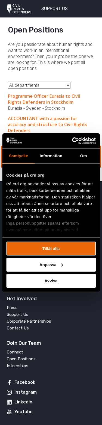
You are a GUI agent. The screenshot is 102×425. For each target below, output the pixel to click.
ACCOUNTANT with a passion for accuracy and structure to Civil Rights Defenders (47, 124)
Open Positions (21, 358)
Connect (15, 352)
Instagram (25, 392)
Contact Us (18, 328)
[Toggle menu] (88, 8)
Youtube (23, 411)
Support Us (17, 314)
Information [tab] (51, 155)
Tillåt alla (51, 248)
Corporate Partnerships (29, 321)
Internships (17, 365)
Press (12, 307)
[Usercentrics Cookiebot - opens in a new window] (73, 140)
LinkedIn (23, 402)
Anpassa (51, 264)
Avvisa (51, 280)
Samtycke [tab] (18, 155)
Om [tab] (83, 155)
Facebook (24, 382)
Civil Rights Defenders (19, 8)
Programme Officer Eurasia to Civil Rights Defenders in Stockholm (44, 99)
